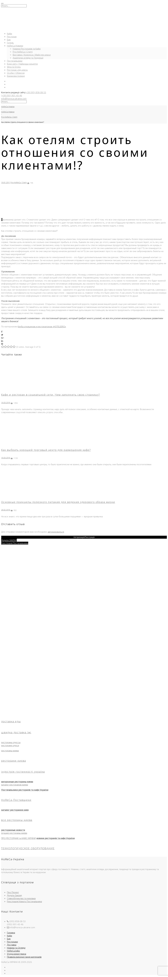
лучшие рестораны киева (14, 833)
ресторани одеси (10, 745)
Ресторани (12, 941)
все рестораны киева (16, 820)
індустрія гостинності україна (23, 771)
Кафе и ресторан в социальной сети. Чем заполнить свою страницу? (50, 394)
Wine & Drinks (14, 66)
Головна (11, 932)
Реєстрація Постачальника (14, 543)
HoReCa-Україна (7, 106)
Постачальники (14, 60)
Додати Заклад (14, 895)
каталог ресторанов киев (15, 809)
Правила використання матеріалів (24, 956)
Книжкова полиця (16, 75)
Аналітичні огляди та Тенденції (28, 57)
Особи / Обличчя (15, 72)
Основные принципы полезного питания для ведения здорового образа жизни (58, 502)
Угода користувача (16, 953)
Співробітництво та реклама (21, 898)
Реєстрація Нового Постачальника (24, 901)
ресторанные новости (13, 829)
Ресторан (12, 36)
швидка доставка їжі (16, 732)
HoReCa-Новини (15, 45)
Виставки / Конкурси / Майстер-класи (32, 54)
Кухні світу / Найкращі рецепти (22, 63)
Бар (9, 39)
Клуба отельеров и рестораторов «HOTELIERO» (42, 326)
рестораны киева (10, 750)
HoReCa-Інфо (13, 950)
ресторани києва (13, 760)
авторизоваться (56, 531)
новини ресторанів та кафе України (55, 838)
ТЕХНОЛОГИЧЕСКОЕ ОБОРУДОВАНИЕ (27, 848)
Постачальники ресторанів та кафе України (24, 789)
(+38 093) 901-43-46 (11, 95)
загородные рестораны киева (17, 781)
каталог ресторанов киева (14, 784)
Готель (10, 42)
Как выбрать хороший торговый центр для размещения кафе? (46, 450)
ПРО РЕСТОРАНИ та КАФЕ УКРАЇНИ (18, 838)
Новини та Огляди (16, 947)
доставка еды (11, 721)
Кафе (9, 33)
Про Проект (13, 892)
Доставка (11, 944)
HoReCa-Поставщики (16, 800)
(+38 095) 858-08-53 (35, 92)
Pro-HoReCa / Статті (23, 51)
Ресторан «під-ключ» (17, 69)
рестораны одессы (10, 742)
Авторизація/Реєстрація (84, 537)
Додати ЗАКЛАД (9, 540)
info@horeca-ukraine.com (14, 98)
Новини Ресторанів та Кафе (27, 48)
